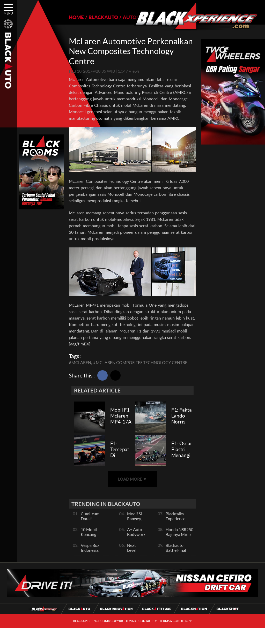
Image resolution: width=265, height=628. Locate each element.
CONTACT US (147, 621)
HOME (76, 17)
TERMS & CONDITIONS (175, 621)
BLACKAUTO (103, 17)
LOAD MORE (132, 478)
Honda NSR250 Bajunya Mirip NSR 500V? (179, 534)
